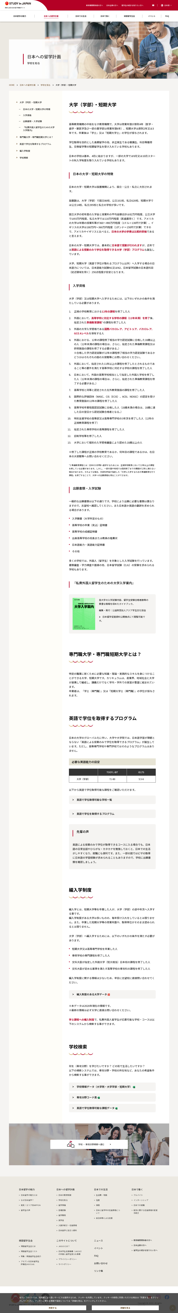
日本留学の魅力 (27, 1189)
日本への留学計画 (65, 1189)
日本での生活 (101, 1189)
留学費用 (62, 1215)
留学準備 (62, 1205)
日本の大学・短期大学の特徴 (36, 109)
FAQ (96, 1255)
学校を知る (63, 1200)
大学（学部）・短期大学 (31, 102)
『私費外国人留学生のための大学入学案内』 (39, 129)
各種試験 (62, 1210)
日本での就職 (139, 1205)
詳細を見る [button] (125, 1307)
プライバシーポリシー (67, 1259)
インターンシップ (141, 1200)
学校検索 (24, 157)
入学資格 (27, 115)
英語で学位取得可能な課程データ (97, 1108)
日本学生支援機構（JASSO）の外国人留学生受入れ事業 (70, 1252)
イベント (98, 1248)
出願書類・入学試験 (32, 121)
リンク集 (98, 1270)
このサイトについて (66, 1240)
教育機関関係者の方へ (94, 5)
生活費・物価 (101, 1195)
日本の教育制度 (64, 1195)
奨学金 (61, 1220)
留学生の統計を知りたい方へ (132, 5)
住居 (98, 1200)
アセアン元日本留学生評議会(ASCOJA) (30, 1262)
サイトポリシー (64, 1264)
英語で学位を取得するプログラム (35, 143)
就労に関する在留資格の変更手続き (146, 1211)
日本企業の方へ (112, 5)
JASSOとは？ (64, 1246)
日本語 (166, 5)
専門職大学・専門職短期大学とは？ (36, 137)
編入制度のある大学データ (93, 994)
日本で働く (137, 1189)
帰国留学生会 (26, 1240)
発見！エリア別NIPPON (31, 1205)
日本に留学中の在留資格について (108, 1211)
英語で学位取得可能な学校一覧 (94, 799)
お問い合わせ (101, 1263)
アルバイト (138, 1195)
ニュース (98, 1240)
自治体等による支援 (104, 1218)
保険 (98, 1205)
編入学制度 (25, 150)
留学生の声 (25, 1210)
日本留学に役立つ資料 (67, 1230)
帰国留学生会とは (28, 1246)
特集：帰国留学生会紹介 (31, 1256)
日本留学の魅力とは (29, 1195)
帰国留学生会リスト (29, 1251)
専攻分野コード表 (88, 1097)
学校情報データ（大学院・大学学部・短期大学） (106, 1086)
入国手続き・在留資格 (67, 1225)
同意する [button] (52, 1307)
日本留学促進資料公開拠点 (115, 616)
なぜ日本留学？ (27, 1200)
